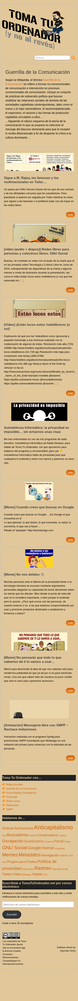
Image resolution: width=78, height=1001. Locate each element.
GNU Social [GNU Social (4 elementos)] (14, 847)
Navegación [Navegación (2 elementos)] (50, 855)
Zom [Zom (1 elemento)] (45, 874)
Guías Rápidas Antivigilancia (21, 792)
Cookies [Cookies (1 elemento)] (62, 835)
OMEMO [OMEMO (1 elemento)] (64, 855)
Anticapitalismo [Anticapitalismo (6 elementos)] (53, 827)
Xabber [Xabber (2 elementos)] (37, 874)
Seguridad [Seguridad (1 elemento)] (56, 869)
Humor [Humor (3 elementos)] (48, 848)
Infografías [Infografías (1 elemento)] (60, 848)
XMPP (9, 809)
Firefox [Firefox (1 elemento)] (67, 841)
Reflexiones (12, 805)
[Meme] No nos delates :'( (23, 574)
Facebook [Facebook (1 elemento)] (49, 841)
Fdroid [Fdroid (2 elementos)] (59, 841)
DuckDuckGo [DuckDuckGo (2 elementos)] (34, 841)
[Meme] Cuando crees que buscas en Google (39, 507)
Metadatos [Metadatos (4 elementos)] (30, 854)
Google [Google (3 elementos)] (34, 848)
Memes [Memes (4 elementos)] (10, 854)
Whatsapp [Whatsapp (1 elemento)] (26, 874)
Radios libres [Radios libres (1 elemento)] (28, 869)
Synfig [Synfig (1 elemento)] (65, 869)
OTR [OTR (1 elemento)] (71, 855)
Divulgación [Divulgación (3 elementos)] (12, 841)
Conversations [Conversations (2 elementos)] (47, 835)
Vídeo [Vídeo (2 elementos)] (17, 874)
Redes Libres (13, 801)
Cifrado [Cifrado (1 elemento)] (32, 835)
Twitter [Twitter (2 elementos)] (7, 874)
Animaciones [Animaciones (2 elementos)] (23, 828)
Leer (70, 214)
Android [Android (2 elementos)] (8, 828)
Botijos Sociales (14, 784)
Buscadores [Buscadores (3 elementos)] (18, 834)
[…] (21, 280)
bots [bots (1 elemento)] (4, 835)
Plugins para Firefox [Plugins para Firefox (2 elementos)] (22, 862)
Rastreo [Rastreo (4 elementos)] (42, 868)
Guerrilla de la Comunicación (21, 788)
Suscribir (12, 914)
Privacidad (11, 797)
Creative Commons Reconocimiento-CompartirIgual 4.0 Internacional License (13, 957)
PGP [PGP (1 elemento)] (4, 862)
